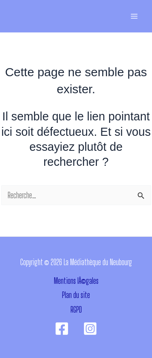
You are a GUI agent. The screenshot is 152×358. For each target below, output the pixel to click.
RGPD (76, 309)
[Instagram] (90, 329)
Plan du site (76, 295)
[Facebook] (62, 329)
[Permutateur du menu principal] (134, 16)
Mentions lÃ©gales (76, 280)
